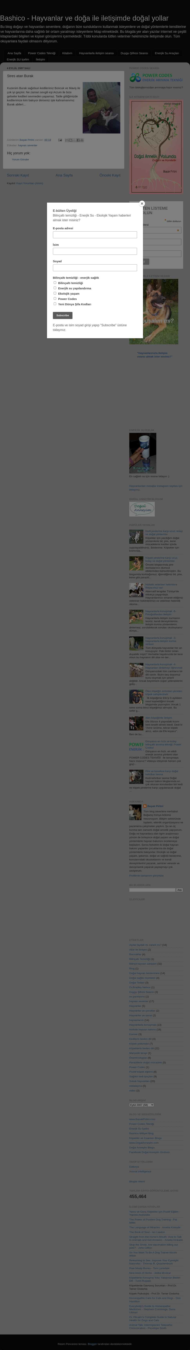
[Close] (142, 204)
